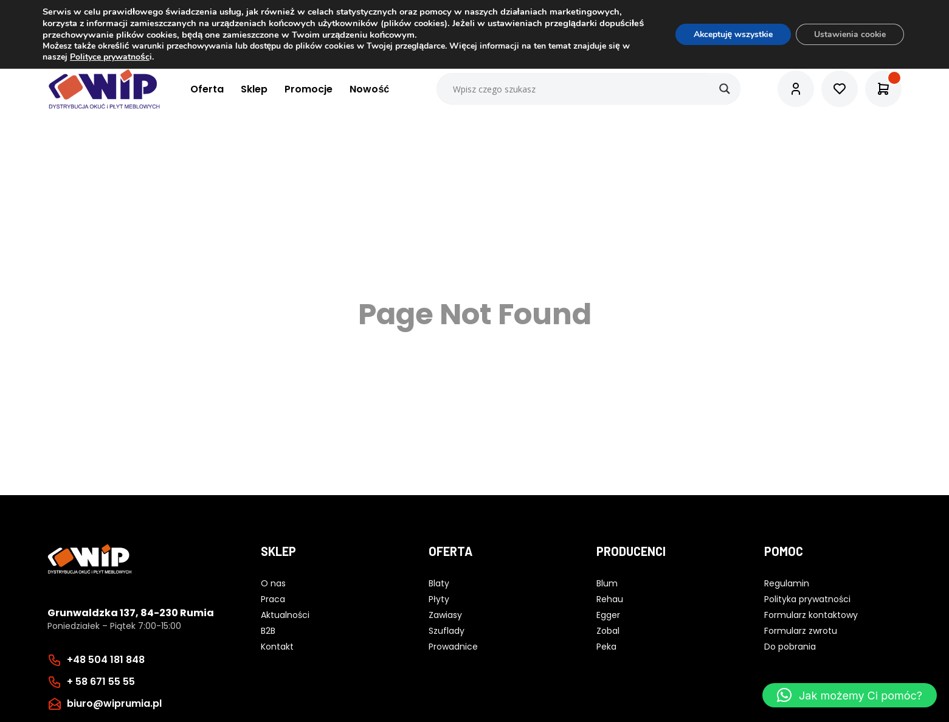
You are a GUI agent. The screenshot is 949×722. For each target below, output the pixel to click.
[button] (849, 695)
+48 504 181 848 (106, 660)
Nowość (369, 89)
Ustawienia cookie (849, 34)
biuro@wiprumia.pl (114, 703)
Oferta (207, 89)
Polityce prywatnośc (110, 57)
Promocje (309, 89)
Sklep (254, 89)
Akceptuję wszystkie (731, 34)
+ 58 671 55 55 (101, 682)
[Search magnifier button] (724, 89)
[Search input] (589, 89)
